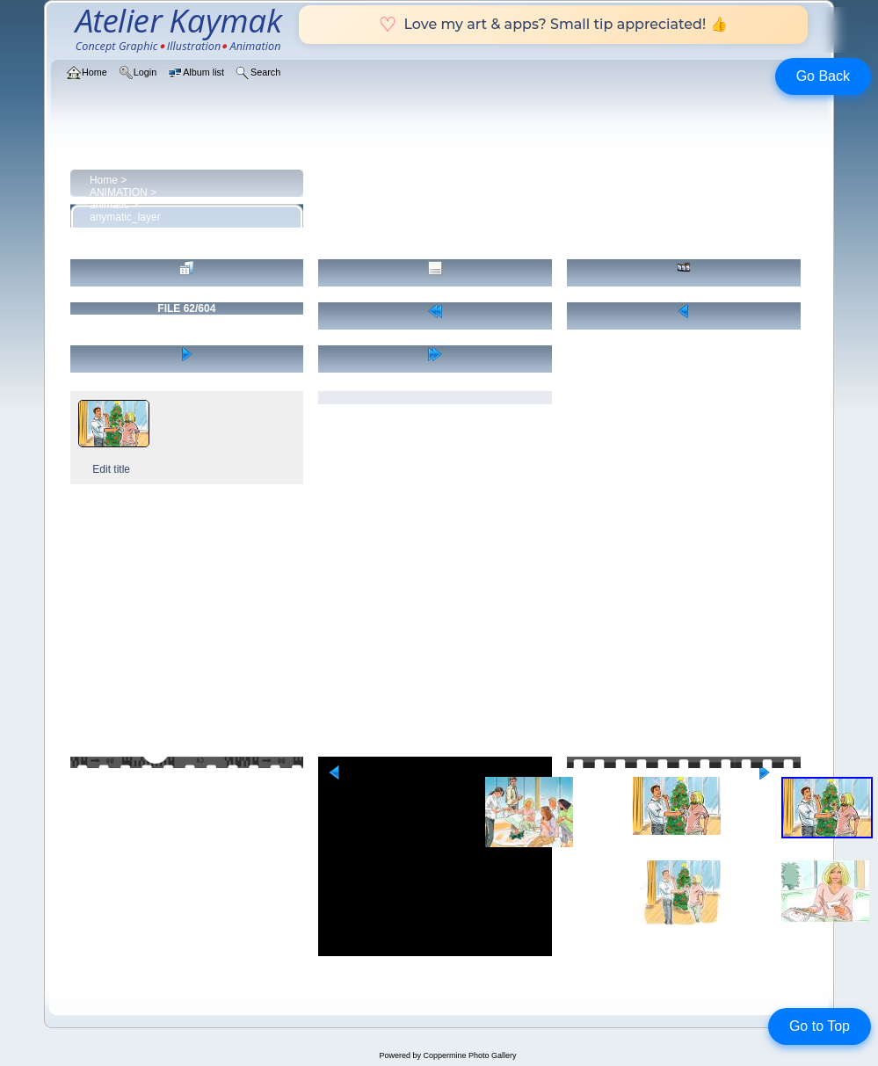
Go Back (823, 76)
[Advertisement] (439, 624)
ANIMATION (119, 192)
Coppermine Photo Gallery (469, 1055)
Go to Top (819, 1026)
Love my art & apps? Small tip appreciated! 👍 (553, 23)
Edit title (111, 469)
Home (104, 180)
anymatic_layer (125, 217)
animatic (109, 205)
